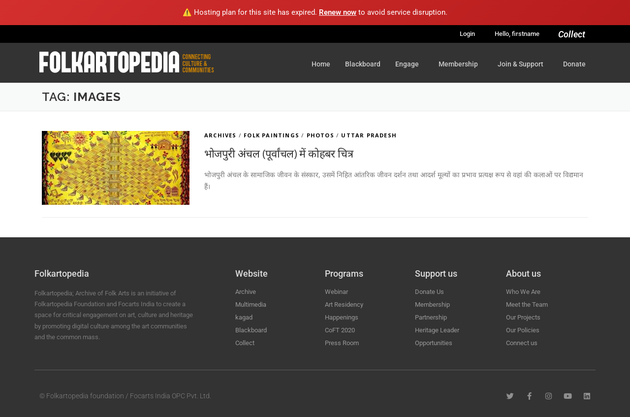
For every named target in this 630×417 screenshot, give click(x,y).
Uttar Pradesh (369, 135)
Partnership (431, 317)
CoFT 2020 (340, 330)
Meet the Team (527, 304)
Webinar (336, 291)
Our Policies (522, 330)
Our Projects (523, 317)
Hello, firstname (517, 33)
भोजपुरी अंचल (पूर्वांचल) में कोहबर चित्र (278, 153)
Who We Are (523, 291)
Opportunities (433, 343)
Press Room (342, 343)
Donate (574, 64)
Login (467, 33)
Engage (409, 64)
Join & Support (523, 64)
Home (321, 64)
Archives (220, 135)
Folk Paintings (271, 135)
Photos (320, 135)
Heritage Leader (437, 330)
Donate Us (429, 291)
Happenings (341, 317)
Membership (461, 64)
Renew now (337, 12)
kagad (243, 317)
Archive (245, 291)
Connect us (521, 343)
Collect (571, 34)
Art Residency (344, 304)
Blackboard (362, 64)
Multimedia (250, 304)
